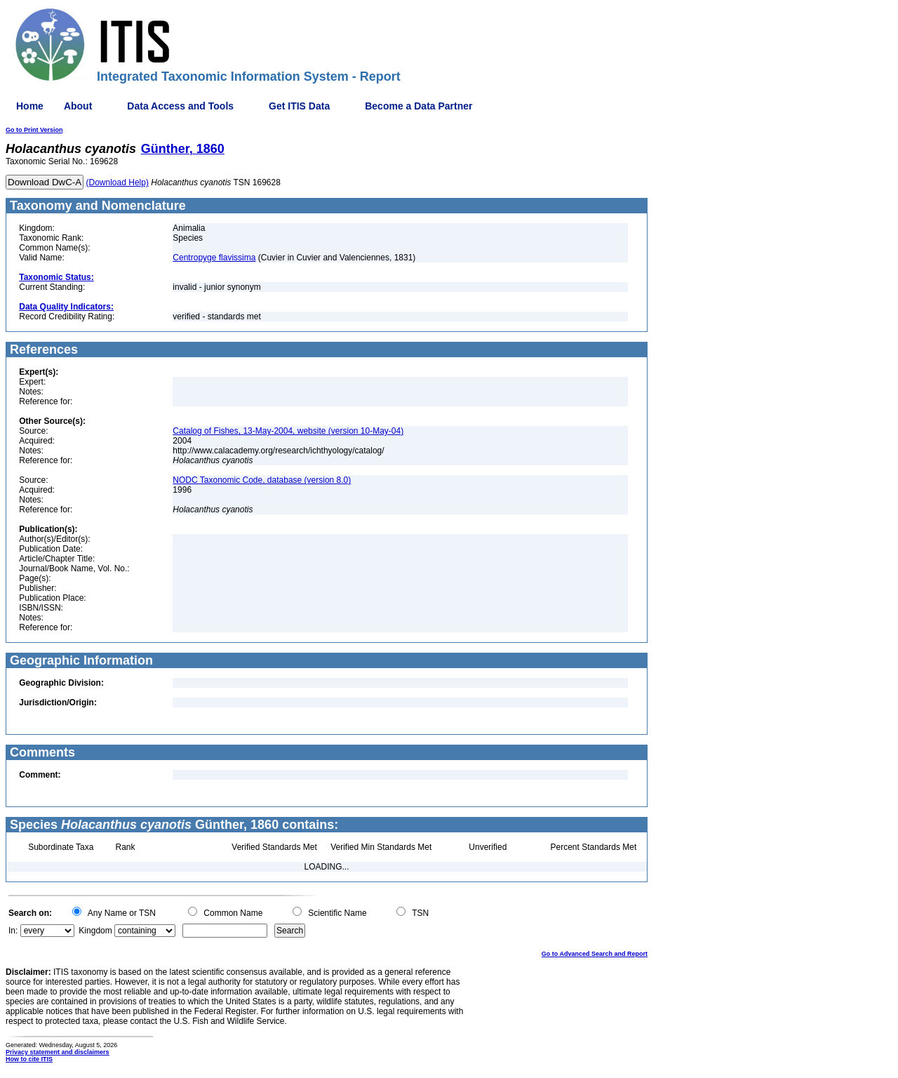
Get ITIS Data (299, 106)
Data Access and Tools (180, 106)
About (78, 106)
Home (29, 106)
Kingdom (95, 931)
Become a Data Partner (418, 106)
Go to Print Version (34, 129)
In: (13, 931)
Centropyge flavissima (214, 257)
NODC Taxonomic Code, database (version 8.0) (262, 480)
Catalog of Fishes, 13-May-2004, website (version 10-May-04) (288, 431)
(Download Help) (117, 182)
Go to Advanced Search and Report (595, 953)
